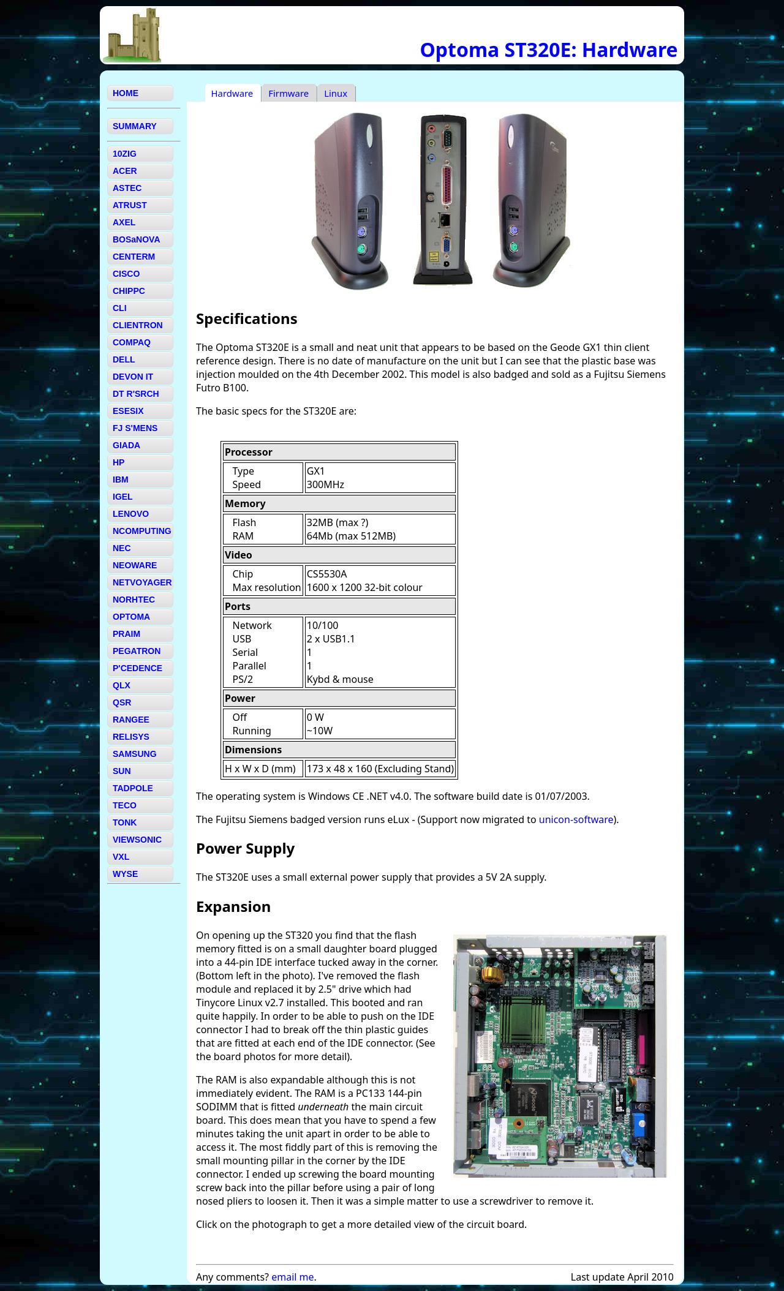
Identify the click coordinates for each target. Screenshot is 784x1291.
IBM (121, 479)
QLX (121, 685)
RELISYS (131, 737)
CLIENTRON (138, 325)
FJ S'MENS (135, 428)
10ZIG (125, 154)
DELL (124, 359)
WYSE (125, 874)
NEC (122, 548)
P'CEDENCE (137, 668)
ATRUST (130, 205)
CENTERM (134, 257)
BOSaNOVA (136, 239)
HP (118, 462)
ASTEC (127, 188)
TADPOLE (133, 788)
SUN (122, 771)
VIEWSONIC (137, 840)
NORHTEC (134, 599)
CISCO (126, 274)
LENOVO (131, 514)
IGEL (123, 497)
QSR (122, 702)
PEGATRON (136, 651)
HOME (125, 93)
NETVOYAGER (142, 582)
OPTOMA (131, 617)
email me (292, 1277)
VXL (121, 857)
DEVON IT (133, 377)
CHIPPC (129, 291)
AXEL (124, 222)
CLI (120, 308)
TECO (125, 805)
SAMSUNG (135, 754)
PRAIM (126, 634)
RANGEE (131, 720)
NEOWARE (135, 565)
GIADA (126, 445)
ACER (125, 171)
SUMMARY (135, 126)
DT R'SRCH (136, 394)
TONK (125, 822)
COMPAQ (132, 342)
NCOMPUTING (142, 531)
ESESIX (128, 411)
